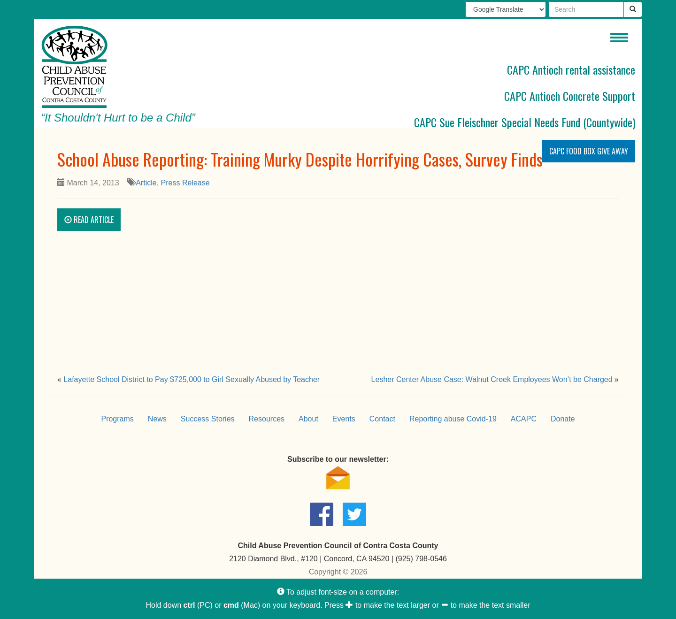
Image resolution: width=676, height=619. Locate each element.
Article (146, 183)
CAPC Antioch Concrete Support (569, 95)
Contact (382, 419)
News (157, 419)
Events (343, 419)
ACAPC (524, 419)
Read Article (89, 219)
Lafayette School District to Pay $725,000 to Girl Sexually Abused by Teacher (191, 379)
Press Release (185, 183)
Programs (117, 419)
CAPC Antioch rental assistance (571, 69)
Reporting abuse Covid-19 (453, 419)
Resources (266, 419)
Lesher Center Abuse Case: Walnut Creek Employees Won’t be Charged (492, 379)
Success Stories (208, 419)
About (308, 419)
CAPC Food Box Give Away (588, 151)
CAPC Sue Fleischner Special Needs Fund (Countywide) (524, 122)
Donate (563, 419)
